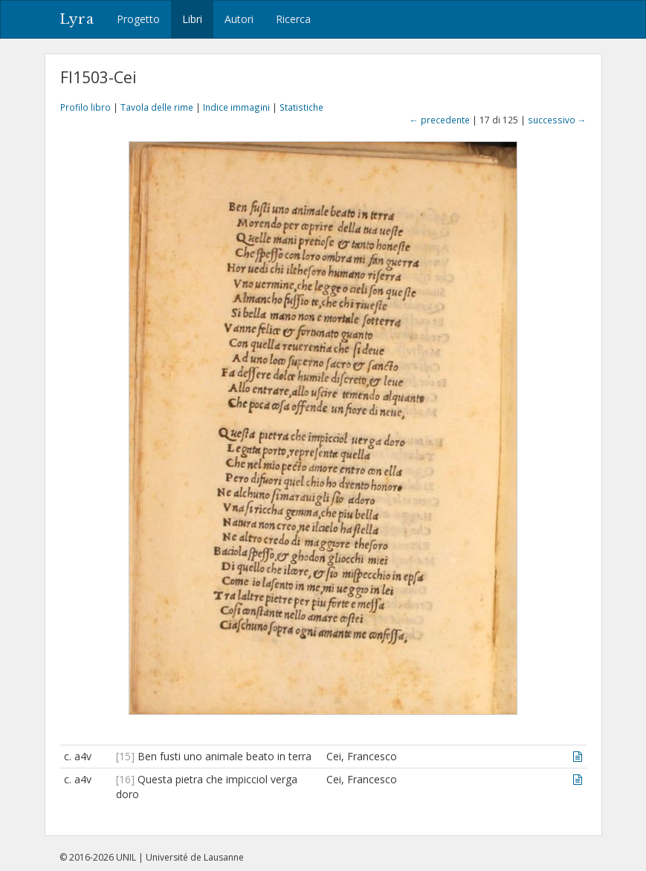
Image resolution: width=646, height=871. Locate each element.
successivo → (557, 120)
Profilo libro (85, 107)
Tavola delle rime (156, 107)
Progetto (138, 19)
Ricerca (293, 19)
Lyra (76, 19)
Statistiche (301, 107)
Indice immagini (236, 107)
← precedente (440, 120)
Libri (192, 19)
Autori (239, 19)
